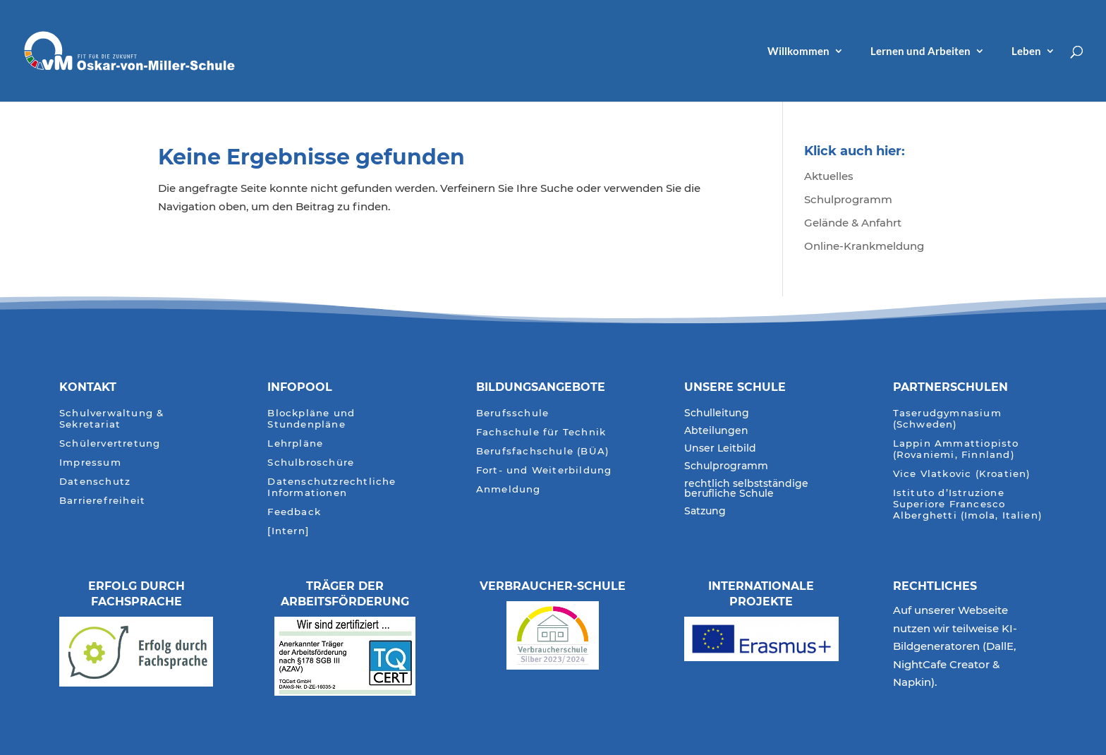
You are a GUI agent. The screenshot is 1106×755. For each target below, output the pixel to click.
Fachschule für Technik (541, 432)
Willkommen (798, 51)
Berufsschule (512, 413)
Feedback (294, 512)
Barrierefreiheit (102, 500)
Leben (1026, 51)
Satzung (705, 511)
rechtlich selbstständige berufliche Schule (746, 489)
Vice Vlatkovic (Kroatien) (962, 474)
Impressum (90, 462)
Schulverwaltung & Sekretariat (111, 419)
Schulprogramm (848, 199)
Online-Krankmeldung (864, 246)
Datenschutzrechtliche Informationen (331, 487)
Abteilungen (716, 431)
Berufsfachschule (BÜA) (542, 451)
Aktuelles (828, 176)
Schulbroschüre (310, 462)
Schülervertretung (109, 443)
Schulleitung (716, 413)
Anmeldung (508, 489)
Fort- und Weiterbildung (544, 470)
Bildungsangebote (540, 387)
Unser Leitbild (720, 448)
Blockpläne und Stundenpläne (311, 419)
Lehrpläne (295, 443)
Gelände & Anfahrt (852, 222)
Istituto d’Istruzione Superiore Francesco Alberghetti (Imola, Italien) (968, 504)
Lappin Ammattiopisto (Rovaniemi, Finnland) (956, 449)
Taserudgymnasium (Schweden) (947, 419)
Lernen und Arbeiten (920, 51)
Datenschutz (94, 481)
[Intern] (288, 531)
